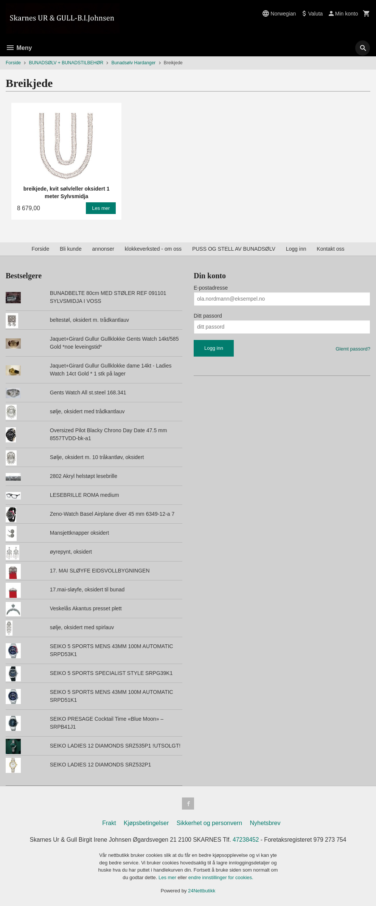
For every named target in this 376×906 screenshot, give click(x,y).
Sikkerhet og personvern (209, 823)
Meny (19, 48)
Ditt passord (208, 316)
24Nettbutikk (201, 891)
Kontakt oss (330, 249)
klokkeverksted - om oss (153, 249)
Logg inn (296, 249)
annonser (103, 249)
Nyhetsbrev (265, 823)
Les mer (168, 877)
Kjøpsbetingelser (146, 823)
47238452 (247, 839)
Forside (13, 62)
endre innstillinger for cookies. (220, 877)
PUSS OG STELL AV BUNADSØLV (233, 249)
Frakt (109, 823)
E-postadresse (211, 288)
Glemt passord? (353, 349)
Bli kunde (71, 249)
